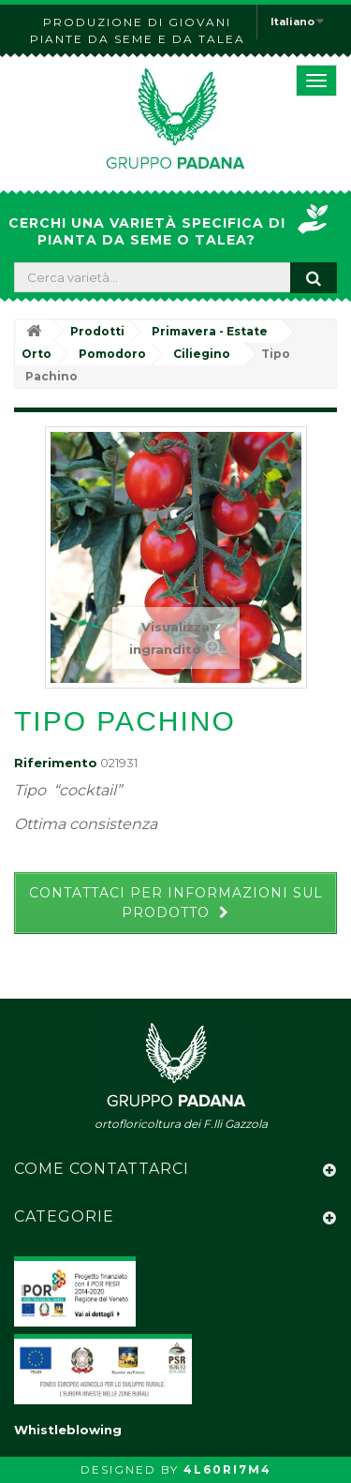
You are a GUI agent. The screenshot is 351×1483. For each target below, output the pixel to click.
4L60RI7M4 (227, 1469)
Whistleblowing (68, 1429)
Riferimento (55, 762)
